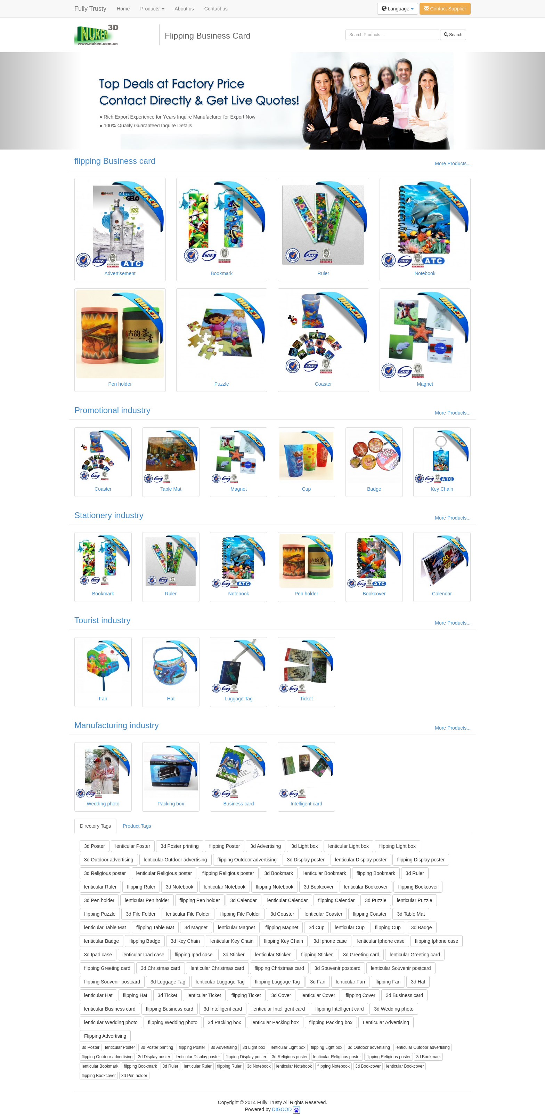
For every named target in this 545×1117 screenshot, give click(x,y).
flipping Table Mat (155, 927)
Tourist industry (102, 620)
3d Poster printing (180, 846)
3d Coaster (282, 914)
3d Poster (94, 846)
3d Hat (418, 982)
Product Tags (137, 826)
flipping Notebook (274, 887)
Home (123, 8)
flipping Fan (387, 982)
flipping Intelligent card (339, 1009)
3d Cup (316, 927)
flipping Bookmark (376, 873)
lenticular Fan (350, 982)
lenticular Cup (350, 927)
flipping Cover (360, 995)
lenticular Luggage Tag (220, 982)
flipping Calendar (336, 900)
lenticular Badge (101, 941)
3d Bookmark (278, 873)
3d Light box (304, 846)
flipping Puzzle (99, 914)
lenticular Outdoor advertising (175, 859)
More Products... (453, 163)
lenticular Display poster (361, 859)
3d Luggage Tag (168, 982)
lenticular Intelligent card (278, 1009)
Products (152, 8)
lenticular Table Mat (105, 927)
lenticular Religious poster (164, 873)
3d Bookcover (319, 887)
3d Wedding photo (393, 1009)
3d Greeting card (361, 954)
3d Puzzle (375, 900)
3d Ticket (167, 995)
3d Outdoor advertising (108, 859)
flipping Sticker (317, 954)
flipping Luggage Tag (277, 982)
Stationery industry (109, 515)
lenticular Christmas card (217, 968)
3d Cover (281, 995)
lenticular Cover (318, 995)
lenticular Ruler (100, 887)
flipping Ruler (141, 887)
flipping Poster (224, 846)
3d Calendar (243, 900)
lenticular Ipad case (143, 954)
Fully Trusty (90, 8)
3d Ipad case (98, 954)
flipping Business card (114, 161)
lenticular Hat (98, 995)
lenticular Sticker (273, 954)
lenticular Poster (132, 846)
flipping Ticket (246, 995)
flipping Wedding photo (172, 1022)
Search (453, 34)
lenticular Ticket (204, 995)
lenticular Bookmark (324, 873)
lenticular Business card (110, 1009)
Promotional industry (112, 410)
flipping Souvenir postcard (112, 982)
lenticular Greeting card (415, 954)
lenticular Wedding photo (111, 1022)
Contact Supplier (445, 8)
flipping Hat (135, 995)
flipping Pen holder (200, 900)
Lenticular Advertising (386, 1022)
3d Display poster (306, 859)
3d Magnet (196, 927)
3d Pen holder (99, 900)
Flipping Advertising (105, 1036)
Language (398, 8)
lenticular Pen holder (147, 900)
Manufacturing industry (116, 725)
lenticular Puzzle (414, 900)
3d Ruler (415, 873)
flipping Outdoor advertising (247, 859)
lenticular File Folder (188, 914)
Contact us (216, 8)
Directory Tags (95, 826)
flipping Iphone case (436, 941)
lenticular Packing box (275, 1022)
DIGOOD (282, 1109)
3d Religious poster (105, 873)
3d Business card (404, 995)
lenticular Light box (348, 846)
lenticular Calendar (287, 900)
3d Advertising (265, 846)
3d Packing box (224, 1022)
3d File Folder (141, 914)
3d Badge (421, 927)
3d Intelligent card (223, 1009)
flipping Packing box (331, 1022)
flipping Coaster (370, 914)
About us (184, 8)
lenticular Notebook (224, 887)
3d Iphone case (330, 941)
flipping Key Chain (283, 941)
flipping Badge (144, 941)
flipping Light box (397, 846)
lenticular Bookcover (366, 887)
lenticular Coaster (323, 914)
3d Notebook (179, 887)
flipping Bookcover (418, 887)
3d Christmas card (160, 968)
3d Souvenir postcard (337, 968)
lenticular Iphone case (381, 941)
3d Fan (317, 982)
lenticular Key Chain (232, 941)
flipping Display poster (421, 859)
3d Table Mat (411, 914)
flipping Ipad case (194, 954)
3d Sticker (233, 954)
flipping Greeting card (107, 968)
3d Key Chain (185, 941)
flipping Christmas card (279, 968)
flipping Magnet (281, 927)
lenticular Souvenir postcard (401, 968)
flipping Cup (388, 927)
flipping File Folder (240, 914)
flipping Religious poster (228, 873)
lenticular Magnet (236, 927)
